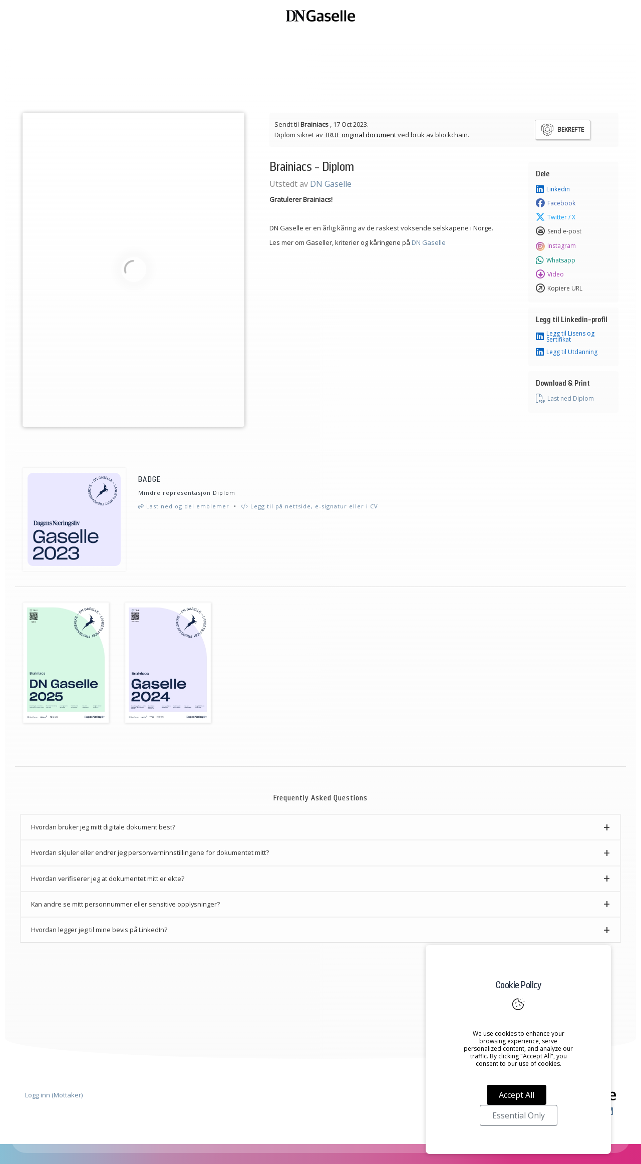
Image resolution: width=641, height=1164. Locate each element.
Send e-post (558, 231)
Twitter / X (555, 217)
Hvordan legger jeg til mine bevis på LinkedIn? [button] (99, 929)
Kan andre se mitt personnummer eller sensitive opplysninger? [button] (125, 904)
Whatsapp (555, 260)
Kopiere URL (559, 288)
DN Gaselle (331, 183)
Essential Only (518, 1115)
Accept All (516, 1094)
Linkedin (553, 189)
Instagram (556, 246)
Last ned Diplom (565, 398)
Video (550, 274)
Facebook (555, 203)
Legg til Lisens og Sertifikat (565, 336)
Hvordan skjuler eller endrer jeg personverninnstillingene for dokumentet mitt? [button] (150, 852)
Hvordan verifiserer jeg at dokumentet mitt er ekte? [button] (107, 878)
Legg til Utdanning (566, 352)
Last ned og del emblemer (183, 506)
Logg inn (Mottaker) (54, 1094)
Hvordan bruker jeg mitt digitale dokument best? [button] (103, 826)
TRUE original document (361, 134)
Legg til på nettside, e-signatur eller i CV (309, 506)
